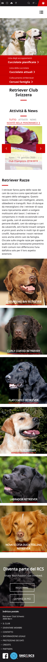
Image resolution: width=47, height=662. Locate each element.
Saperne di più (22, 598)
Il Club (6, 623)
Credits (7, 644)
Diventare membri (12, 627)
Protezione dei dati (13, 640)
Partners (8, 649)
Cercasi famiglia (19, 82)
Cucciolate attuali (20, 72)
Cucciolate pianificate (22, 62)
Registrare (22, 587)
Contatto (8, 632)
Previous (6, 148)
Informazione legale (14, 636)
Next (40, 148)
